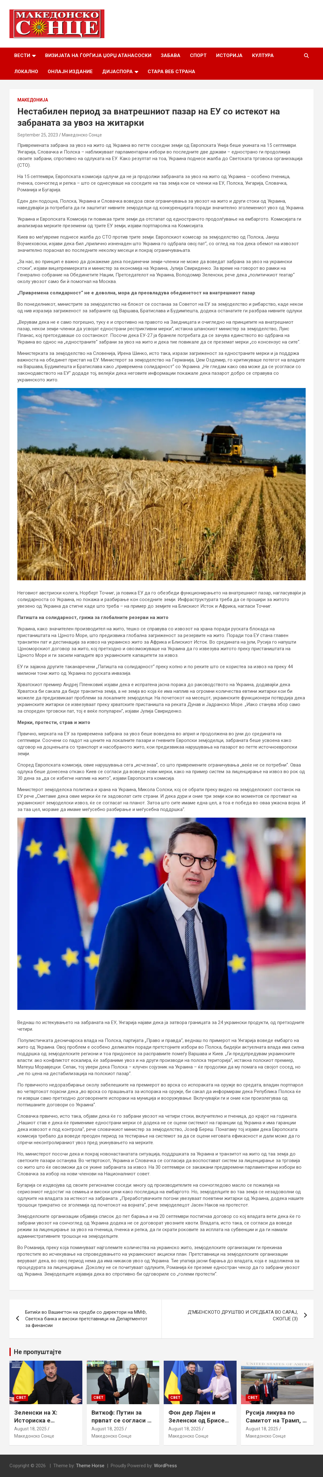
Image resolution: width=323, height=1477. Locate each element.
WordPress (165, 1465)
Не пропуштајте (37, 1352)
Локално (26, 71)
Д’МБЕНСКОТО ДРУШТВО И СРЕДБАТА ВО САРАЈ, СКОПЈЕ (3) (243, 1315)
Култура (263, 55)
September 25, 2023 (37, 134)
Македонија (32, 99)
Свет (21, 1397)
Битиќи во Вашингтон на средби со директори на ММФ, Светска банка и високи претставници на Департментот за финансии (86, 1318)
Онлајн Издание (70, 71)
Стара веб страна (171, 71)
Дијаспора (117, 71)
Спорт (198, 55)
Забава (170, 55)
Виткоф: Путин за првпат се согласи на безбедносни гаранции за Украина (122, 1424)
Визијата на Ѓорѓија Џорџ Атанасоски (98, 55)
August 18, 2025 (30, 1428)
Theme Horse (90, 1465)
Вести (22, 55)
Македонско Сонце (82, 134)
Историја (229, 55)
